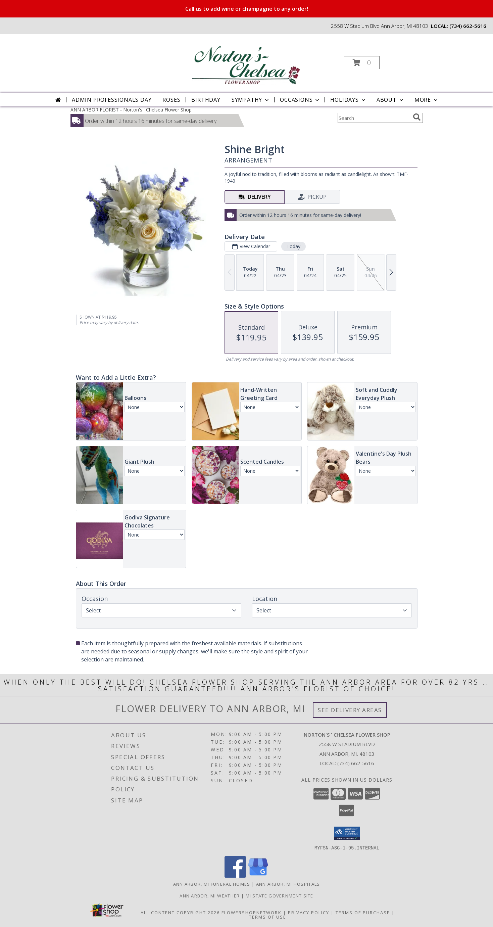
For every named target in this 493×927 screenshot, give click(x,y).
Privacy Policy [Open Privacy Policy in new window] (308, 912)
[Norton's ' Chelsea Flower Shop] (245, 60)
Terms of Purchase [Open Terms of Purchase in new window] (363, 912)
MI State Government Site (279, 895)
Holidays (348, 99)
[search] (417, 117)
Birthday (205, 99)
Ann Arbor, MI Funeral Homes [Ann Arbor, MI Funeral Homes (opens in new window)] (211, 884)
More (426, 99)
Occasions (300, 99)
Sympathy (251, 99)
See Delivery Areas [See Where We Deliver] (350, 710)
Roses (171, 99)
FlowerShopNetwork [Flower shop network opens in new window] (251, 912)
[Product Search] (374, 118)
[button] (362, 62)
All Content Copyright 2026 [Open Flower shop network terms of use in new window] (180, 912)
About (391, 99)
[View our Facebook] (235, 875)
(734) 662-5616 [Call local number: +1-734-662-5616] (467, 25)
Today (293, 246)
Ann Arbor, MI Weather (210, 895)
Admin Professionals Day (111, 99)
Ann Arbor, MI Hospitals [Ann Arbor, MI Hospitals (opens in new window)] (288, 884)
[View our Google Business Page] (258, 875)
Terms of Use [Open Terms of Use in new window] (267, 917)
